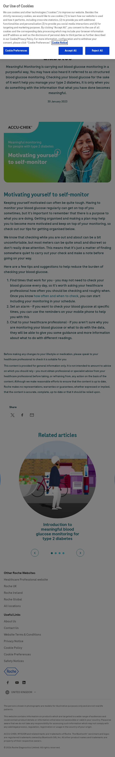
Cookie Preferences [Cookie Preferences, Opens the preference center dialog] (16, 50)
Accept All (71, 50)
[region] (57, 29)
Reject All (97, 50)
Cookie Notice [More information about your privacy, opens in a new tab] (59, 42)
